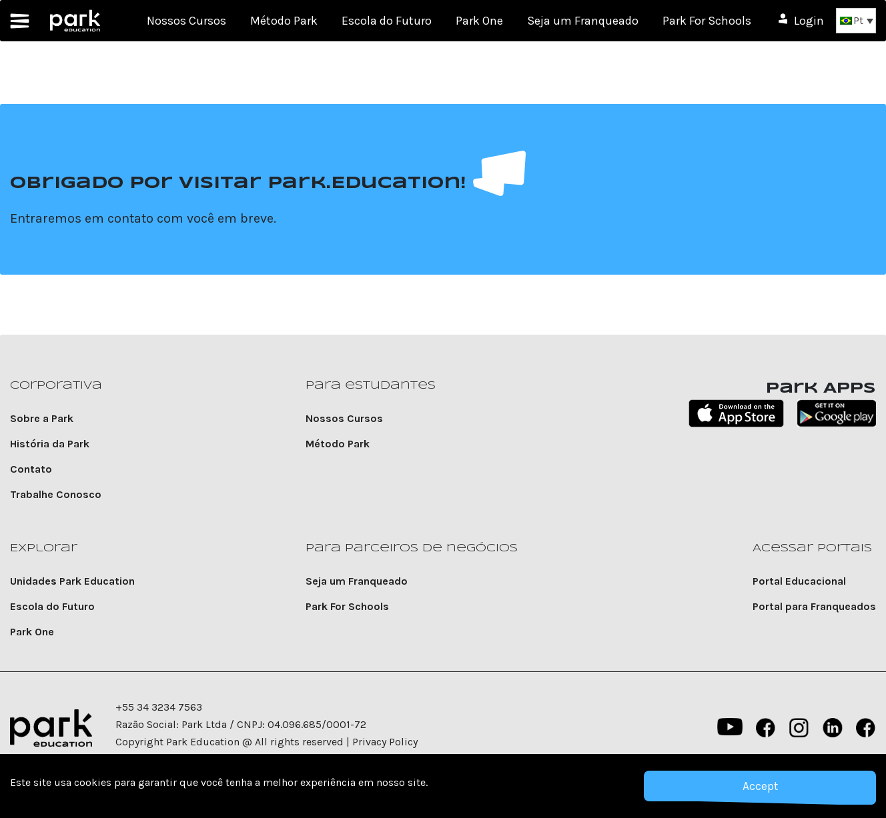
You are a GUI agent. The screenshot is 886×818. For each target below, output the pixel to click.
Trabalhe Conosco (55, 494)
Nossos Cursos (186, 20)
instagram (799, 728)
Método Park (284, 20)
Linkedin (833, 728)
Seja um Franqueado (582, 20)
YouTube (729, 728)
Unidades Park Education (72, 581)
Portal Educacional (799, 581)
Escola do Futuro (387, 20)
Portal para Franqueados (814, 606)
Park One (479, 20)
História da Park (49, 443)
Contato (31, 469)
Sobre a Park (41, 418)
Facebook (766, 728)
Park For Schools (706, 20)
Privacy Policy (385, 741)
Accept (759, 786)
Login (809, 20)
